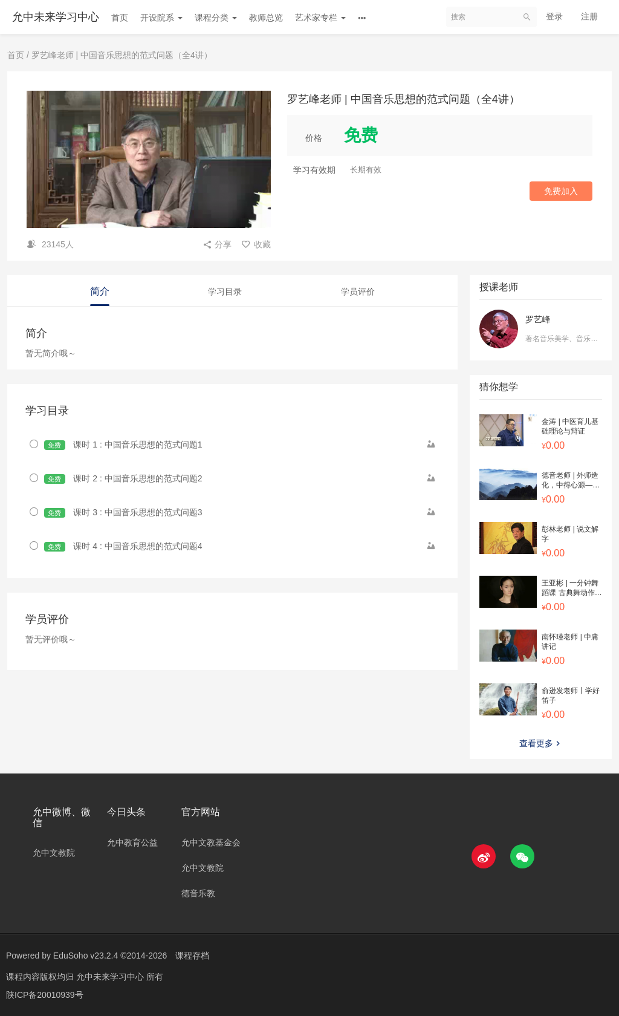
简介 (99, 291)
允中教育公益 (132, 842)
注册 (589, 16)
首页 (119, 17)
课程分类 (216, 17)
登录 (554, 16)
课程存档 (192, 955)
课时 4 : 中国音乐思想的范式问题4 (123, 546)
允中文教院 (54, 853)
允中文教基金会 (211, 842)
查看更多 (541, 743)
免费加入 (561, 191)
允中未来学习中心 (55, 17)
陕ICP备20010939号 (44, 995)
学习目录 (225, 291)
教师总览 (266, 17)
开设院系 (161, 17)
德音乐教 (198, 893)
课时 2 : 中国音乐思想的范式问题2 (123, 479)
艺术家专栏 (320, 17)
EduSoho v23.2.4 (85, 955)
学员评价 (358, 291)
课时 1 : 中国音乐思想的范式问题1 (123, 445)
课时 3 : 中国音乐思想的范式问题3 (123, 512)
